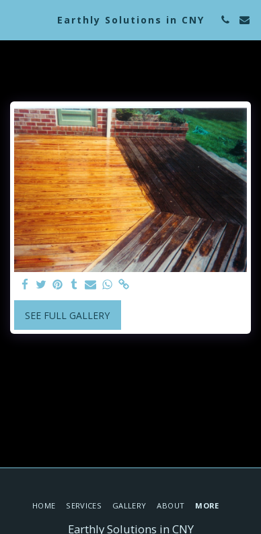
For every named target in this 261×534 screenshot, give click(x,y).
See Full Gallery (67, 315)
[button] (14, 19)
